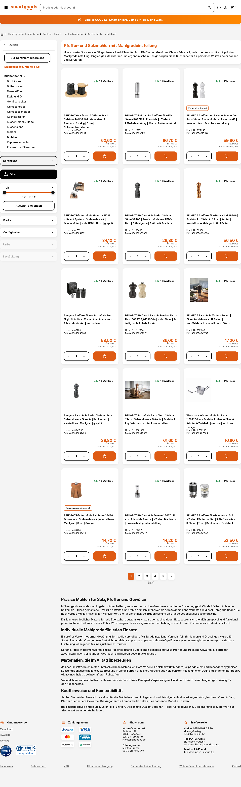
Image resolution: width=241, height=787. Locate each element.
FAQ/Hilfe (5, 734)
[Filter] (28, 174)
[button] (29, 188)
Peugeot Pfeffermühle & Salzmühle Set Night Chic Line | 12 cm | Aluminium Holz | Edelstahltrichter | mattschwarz (88, 319)
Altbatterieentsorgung (100, 766)
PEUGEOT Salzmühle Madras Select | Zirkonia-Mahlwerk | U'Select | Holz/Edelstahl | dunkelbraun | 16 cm (208, 319)
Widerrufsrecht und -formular (196, 766)
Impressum (6, 766)
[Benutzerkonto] (226, 8)
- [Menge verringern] (68, 156)
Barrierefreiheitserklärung (146, 766)
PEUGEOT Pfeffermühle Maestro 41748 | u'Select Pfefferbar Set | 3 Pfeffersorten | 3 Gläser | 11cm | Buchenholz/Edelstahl (211, 519)
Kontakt (4, 740)
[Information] (219, 8)
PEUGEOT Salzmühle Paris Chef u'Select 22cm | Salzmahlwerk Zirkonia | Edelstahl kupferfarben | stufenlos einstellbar (150, 419)
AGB (66, 766)
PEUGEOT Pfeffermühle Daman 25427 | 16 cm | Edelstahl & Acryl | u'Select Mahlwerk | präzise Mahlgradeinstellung (150, 519)
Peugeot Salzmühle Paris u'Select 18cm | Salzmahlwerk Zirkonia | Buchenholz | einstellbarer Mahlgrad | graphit (88, 419)
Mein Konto (6, 729)
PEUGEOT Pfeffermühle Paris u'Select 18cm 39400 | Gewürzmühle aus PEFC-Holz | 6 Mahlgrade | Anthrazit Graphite (148, 219)
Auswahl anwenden (29, 205)
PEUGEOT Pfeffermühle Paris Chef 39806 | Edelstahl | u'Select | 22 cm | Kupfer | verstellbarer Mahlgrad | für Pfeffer (212, 219)
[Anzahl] (76, 156)
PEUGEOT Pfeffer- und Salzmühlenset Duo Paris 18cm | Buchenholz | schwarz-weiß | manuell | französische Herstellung (211, 119)
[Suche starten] (209, 8)
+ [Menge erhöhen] (84, 156)
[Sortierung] (28, 161)
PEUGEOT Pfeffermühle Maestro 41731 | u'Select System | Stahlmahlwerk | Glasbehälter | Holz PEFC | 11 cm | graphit (88, 219)
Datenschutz (38, 766)
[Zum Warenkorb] (233, 8)
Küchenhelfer (13, 76)
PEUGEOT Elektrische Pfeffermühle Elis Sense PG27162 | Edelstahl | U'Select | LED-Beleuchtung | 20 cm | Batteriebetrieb (151, 119)
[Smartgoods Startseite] (24, 7)
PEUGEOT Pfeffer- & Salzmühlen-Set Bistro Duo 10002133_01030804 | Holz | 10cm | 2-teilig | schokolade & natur (151, 319)
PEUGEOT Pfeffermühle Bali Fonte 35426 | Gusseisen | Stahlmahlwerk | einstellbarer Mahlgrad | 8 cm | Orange (89, 519)
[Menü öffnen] (6, 8)
